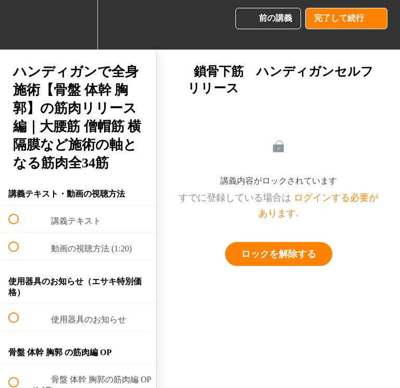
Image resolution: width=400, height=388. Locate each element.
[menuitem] (78, 25)
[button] (19, 25)
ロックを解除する (278, 254)
